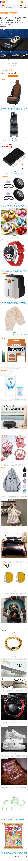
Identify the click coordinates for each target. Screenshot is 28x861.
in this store (4, 76)
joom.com (3, 370)
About (17, 856)
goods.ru (3, 79)
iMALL (26, 859)
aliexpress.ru (4, 500)
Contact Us (23, 856)
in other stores (13, 76)
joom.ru (3, 338)
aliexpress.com (4, 112)
